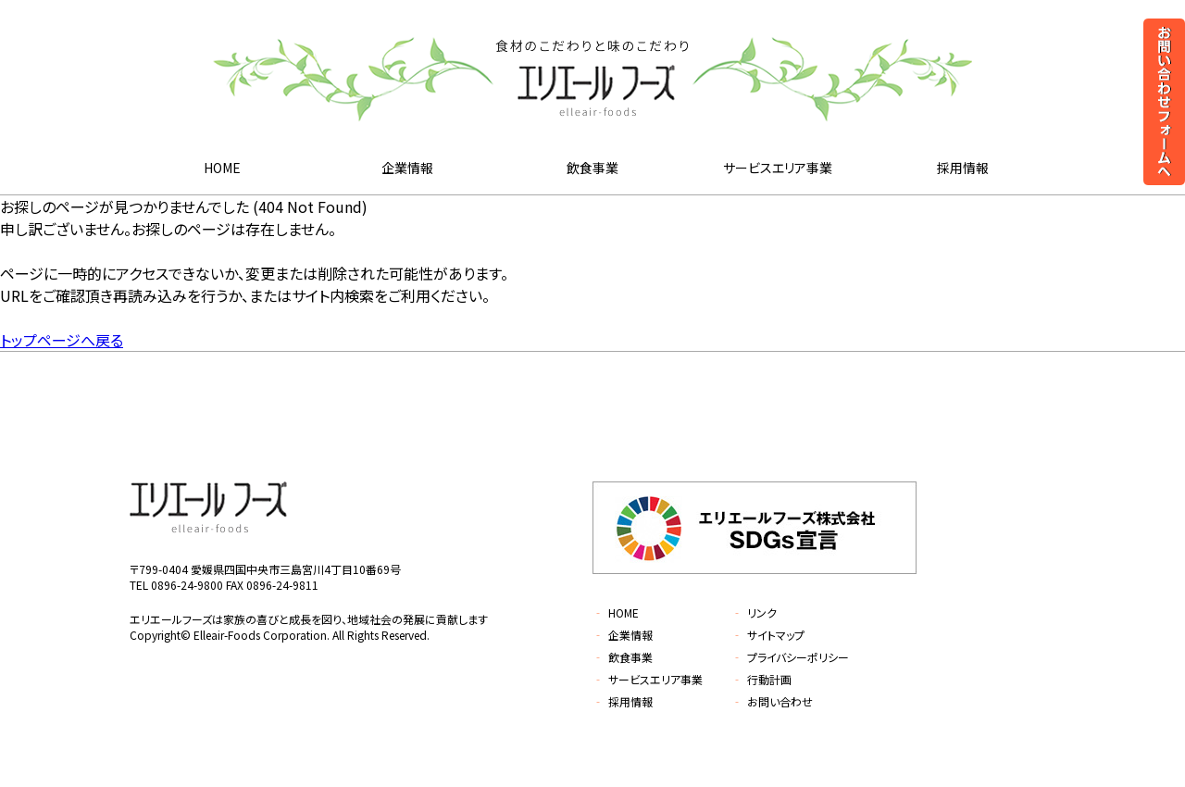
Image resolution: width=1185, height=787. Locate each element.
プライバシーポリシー (790, 657)
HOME (222, 167)
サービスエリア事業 (777, 167)
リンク (754, 612)
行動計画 (761, 679)
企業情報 (407, 167)
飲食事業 (592, 167)
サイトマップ (768, 635)
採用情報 (963, 167)
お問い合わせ (772, 701)
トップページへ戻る (61, 340)
